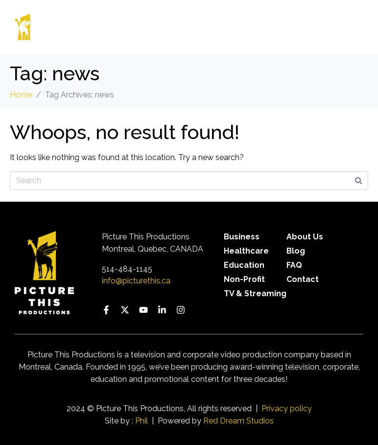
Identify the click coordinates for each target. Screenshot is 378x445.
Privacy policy (286, 408)
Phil (141, 420)
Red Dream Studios (238, 420)
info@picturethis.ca (136, 280)
